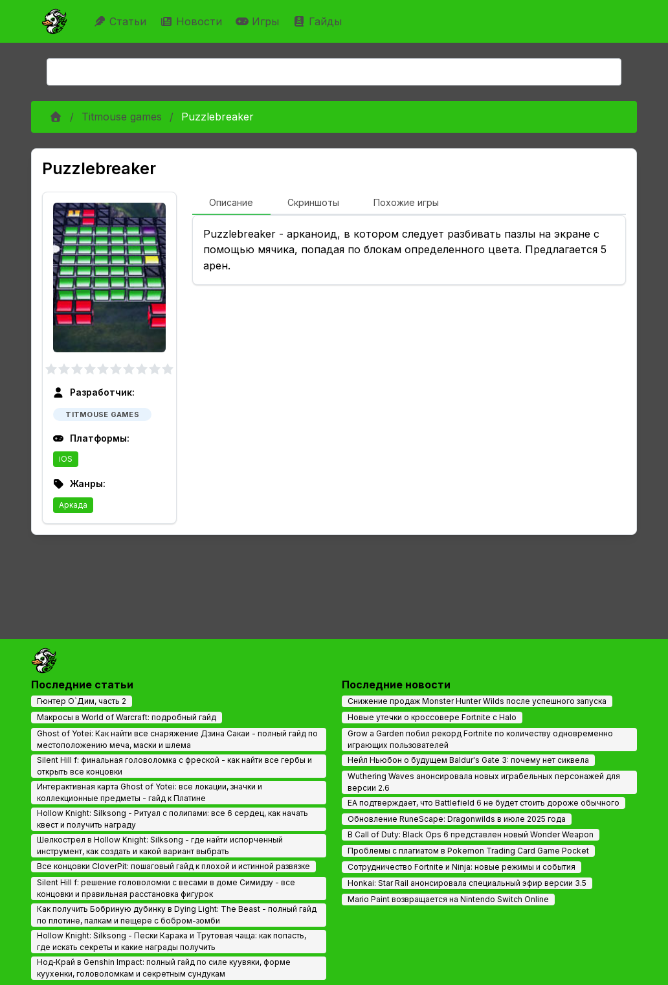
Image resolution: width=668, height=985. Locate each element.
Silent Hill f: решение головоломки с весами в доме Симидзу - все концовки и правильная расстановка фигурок (166, 888)
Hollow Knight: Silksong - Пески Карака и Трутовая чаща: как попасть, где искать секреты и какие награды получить (171, 941)
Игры (259, 21)
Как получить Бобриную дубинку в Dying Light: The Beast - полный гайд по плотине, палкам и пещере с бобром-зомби (177, 914)
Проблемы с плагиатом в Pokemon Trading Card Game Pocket (468, 850)
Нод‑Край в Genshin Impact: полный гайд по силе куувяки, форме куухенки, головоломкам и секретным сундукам (164, 968)
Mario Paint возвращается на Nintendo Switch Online (448, 899)
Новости (192, 21)
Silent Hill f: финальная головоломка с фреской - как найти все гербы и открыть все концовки (174, 765)
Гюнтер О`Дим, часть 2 (81, 701)
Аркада (73, 505)
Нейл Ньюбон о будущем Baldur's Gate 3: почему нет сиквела (468, 760)
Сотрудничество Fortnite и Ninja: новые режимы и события (461, 867)
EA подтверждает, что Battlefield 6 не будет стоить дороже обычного (483, 803)
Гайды (319, 21)
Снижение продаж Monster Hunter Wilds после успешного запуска (477, 701)
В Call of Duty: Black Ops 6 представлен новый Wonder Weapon (471, 834)
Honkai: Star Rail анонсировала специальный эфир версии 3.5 (467, 883)
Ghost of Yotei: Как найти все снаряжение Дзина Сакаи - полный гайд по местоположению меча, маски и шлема (177, 739)
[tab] (231, 203)
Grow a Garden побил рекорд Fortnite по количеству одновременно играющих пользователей (480, 739)
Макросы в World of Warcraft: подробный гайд (126, 717)
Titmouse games (122, 116)
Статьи (121, 21)
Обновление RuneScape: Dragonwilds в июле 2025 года (457, 819)
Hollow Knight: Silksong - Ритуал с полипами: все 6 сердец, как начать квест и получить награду (172, 819)
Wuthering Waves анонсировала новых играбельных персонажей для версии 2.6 (484, 782)
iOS (65, 459)
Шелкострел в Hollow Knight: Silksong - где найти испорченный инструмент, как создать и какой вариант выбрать (160, 845)
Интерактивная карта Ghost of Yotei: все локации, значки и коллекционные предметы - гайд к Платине (149, 792)
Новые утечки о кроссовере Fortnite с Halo (432, 717)
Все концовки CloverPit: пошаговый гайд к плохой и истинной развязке (173, 866)
